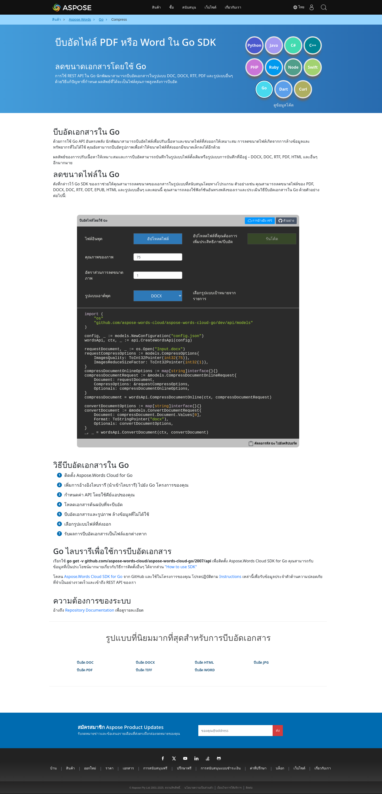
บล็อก (280, 768)
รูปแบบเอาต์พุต (97, 295)
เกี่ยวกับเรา (233, 7)
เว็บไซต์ (210, 7)
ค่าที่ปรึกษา (258, 768)
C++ (312, 45)
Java (274, 45)
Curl (303, 89)
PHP (254, 67)
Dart (283, 89)
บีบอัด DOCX (145, 662)
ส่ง (278, 730)
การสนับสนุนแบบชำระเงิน (221, 768)
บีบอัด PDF (85, 670)
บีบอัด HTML (204, 662)
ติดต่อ (249, 787)
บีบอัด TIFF (144, 670)
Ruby (274, 67)
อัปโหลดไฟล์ (158, 238)
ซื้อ (171, 7)
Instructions (230, 576)
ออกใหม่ (90, 768)
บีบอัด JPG (261, 662)
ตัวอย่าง (286, 220)
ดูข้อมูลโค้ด (284, 105)
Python (254, 45)
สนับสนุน (189, 7)
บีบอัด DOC (85, 662)
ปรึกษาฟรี (184, 768)
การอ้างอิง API (259, 220)
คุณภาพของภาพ (99, 257)
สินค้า (156, 7)
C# (293, 45)
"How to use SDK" (181, 566)
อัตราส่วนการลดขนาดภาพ (104, 275)
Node (293, 67)
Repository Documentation (89, 610)
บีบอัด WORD (205, 670)
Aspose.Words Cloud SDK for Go (93, 576)
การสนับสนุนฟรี (155, 768)
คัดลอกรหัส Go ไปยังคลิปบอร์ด (275, 443)
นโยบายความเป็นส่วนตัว (198, 787)
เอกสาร (128, 768)
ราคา (109, 768)
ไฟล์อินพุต (93, 238)
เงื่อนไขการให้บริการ (229, 787)
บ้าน (53, 768)
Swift (312, 67)
